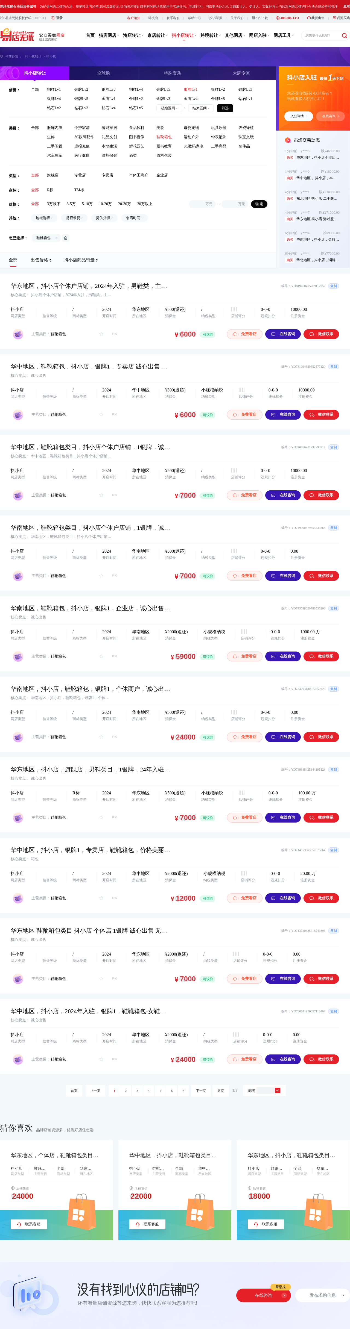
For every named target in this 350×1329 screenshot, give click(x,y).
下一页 (201, 1091)
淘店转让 (133, 35)
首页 (90, 35)
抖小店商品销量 (79, 260)
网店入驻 (259, 35)
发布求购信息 (323, 1295)
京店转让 (157, 35)
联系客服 (173, 18)
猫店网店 (109, 35)
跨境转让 (210, 35)
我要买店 (341, 18)
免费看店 (244, 334)
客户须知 (133, 18)
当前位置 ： (13, 56)
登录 (59, 18)
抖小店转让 (184, 35)
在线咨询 (330, 116)
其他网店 (235, 35)
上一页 (95, 1091)
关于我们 (237, 18)
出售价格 (39, 260)
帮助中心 (194, 18)
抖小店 (51, 56)
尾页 (220, 1091)
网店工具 (283, 35)
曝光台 (153, 18)
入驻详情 (299, 116)
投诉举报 (215, 18)
